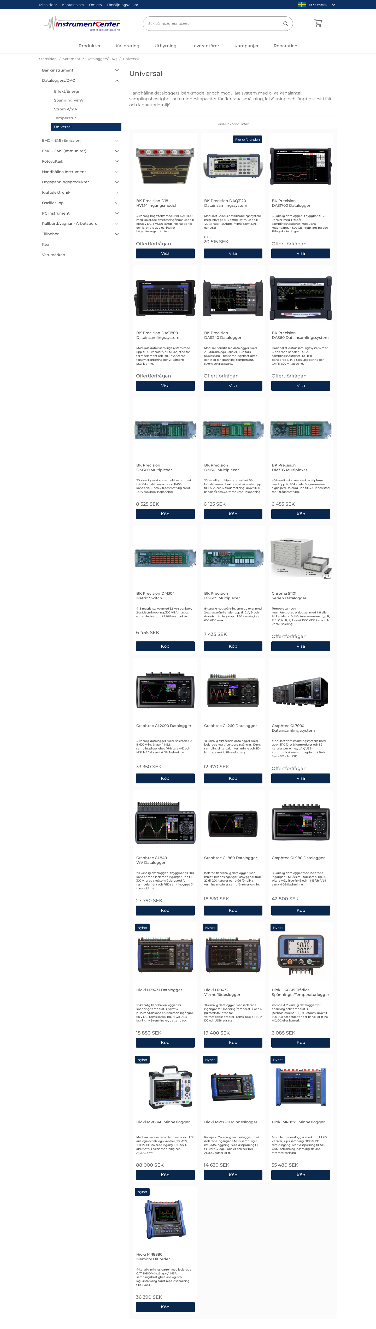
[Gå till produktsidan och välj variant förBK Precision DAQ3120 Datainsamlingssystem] (233, 253)
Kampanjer (246, 45)
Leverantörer (205, 45)
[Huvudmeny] (89, 46)
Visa (165, 253)
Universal (63, 127)
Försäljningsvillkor (122, 5)
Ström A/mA (65, 109)
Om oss (95, 5)
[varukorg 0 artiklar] (318, 23)
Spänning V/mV (69, 100)
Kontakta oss (73, 5)
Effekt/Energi (66, 91)
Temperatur (65, 118)
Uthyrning (166, 45)
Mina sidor (48, 5)
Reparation (285, 45)
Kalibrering (127, 45)
